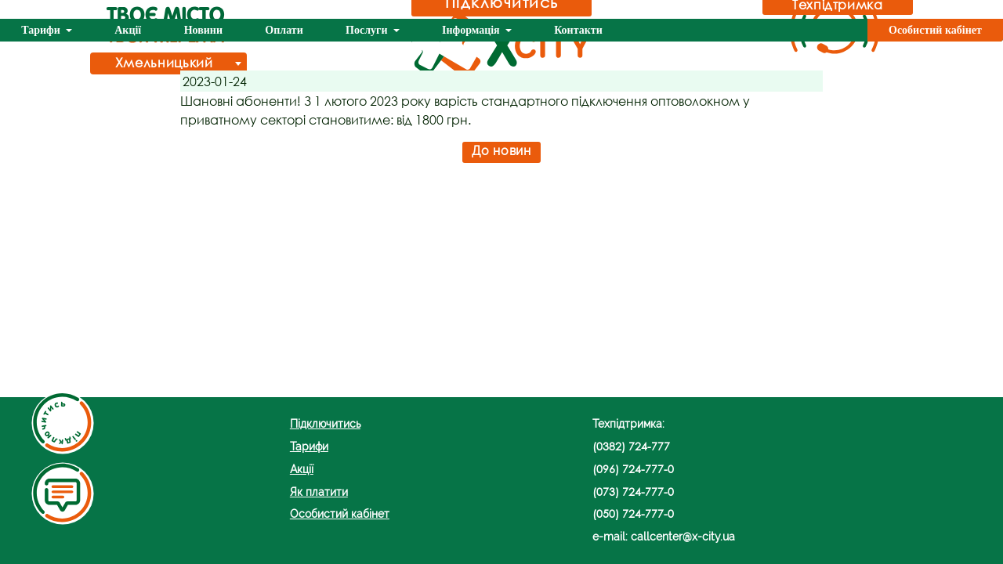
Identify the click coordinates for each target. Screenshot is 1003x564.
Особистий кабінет (935, 30)
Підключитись (325, 423)
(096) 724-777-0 (633, 468)
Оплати (283, 30)
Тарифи (42, 30)
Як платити (319, 491)
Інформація (472, 30)
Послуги (368, 30)
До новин (501, 150)
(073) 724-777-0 (633, 491)
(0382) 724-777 (631, 446)
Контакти (578, 30)
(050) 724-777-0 (633, 513)
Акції (127, 30)
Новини (203, 30)
